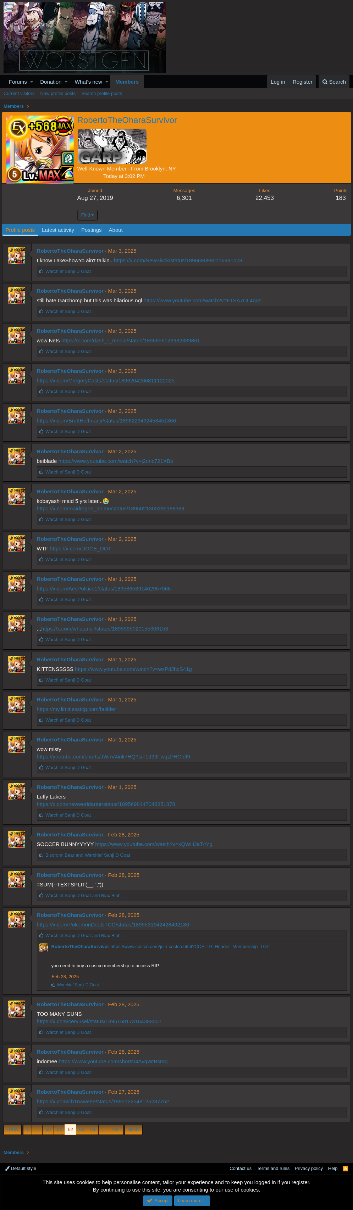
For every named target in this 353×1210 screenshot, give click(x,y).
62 (70, 1129)
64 (92, 1129)
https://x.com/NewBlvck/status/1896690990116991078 (179, 260)
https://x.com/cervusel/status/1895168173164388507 (100, 1021)
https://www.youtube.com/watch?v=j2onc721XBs (117, 461)
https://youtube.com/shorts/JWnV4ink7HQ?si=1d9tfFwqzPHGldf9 (115, 757)
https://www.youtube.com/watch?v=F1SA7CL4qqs (204, 300)
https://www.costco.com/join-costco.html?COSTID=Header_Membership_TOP (191, 946)
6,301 (185, 198)
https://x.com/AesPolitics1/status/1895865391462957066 (105, 589)
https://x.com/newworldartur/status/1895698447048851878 (107, 804)
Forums (18, 82)
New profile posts (58, 93)
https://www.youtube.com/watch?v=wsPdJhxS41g (135, 669)
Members (127, 82)
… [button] (37, 1129)
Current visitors (19, 93)
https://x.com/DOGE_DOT (82, 548)
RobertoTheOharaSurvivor (71, 251)
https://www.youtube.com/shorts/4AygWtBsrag (114, 1061)
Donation (50, 82)
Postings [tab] (93, 230)
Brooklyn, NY (162, 169)
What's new (88, 82)
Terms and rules (273, 1168)
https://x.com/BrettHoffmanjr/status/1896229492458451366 (107, 421)
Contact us (241, 1168)
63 (81, 1129)
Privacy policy (309, 1168)
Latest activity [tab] (60, 230)
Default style (20, 1168)
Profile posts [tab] (22, 230)
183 (339, 198)
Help (333, 1168)
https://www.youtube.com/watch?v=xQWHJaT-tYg (155, 844)
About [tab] (118, 230)
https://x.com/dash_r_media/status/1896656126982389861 (132, 340)
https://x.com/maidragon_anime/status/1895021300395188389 (112, 508)
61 (59, 1129)
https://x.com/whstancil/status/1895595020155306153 (106, 629)
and (89, 855)
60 (47, 1129)
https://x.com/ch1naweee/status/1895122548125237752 (104, 1101)
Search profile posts (101, 93)
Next (132, 1129)
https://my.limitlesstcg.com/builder (77, 709)
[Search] (334, 81)
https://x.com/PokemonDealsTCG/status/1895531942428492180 (114, 924)
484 (116, 1129)
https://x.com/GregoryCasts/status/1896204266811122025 (107, 380)
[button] (31, 81)
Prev (13, 1129)
